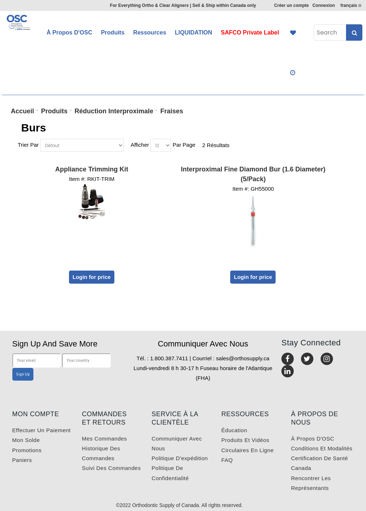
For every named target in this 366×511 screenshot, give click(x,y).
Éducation (234, 430)
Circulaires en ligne (247, 450)
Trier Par (28, 145)
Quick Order (293, 73)
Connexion (323, 5)
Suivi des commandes (111, 468)
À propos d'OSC (312, 438)
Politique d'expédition (180, 458)
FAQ (227, 460)
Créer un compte (291, 5)
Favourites (293, 33)
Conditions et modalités (322, 448)
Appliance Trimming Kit (91, 169)
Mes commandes (104, 438)
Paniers (22, 460)
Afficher (140, 145)
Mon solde (26, 440)
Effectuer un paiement (41, 430)
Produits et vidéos (245, 440)
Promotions (27, 450)
